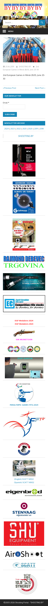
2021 (24, 128)
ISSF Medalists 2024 (24, 320)
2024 (6, 128)
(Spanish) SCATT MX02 (24, 482)
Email (6, 102)
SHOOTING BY (25, 67)
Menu (10, 31)
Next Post (39, 88)
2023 (12, 128)
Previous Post (10, 88)
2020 (30, 128)
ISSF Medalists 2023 (24, 324)
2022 (19, 128)
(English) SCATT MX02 (24, 479)
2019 (36, 128)
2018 (42, 128)
